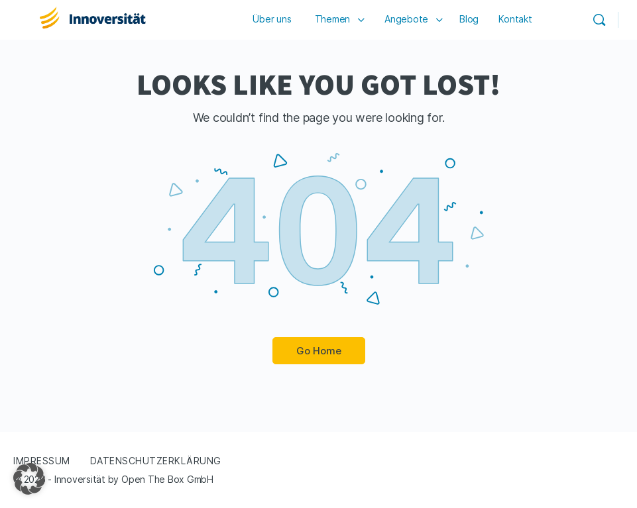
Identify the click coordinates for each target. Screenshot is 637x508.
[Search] (599, 20)
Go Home (318, 350)
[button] (29, 479)
